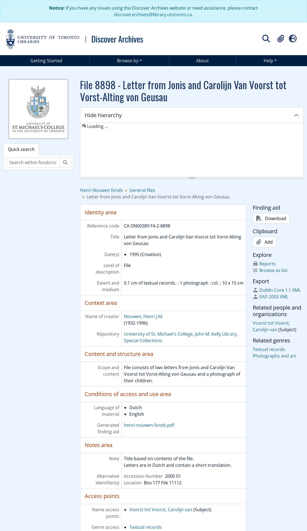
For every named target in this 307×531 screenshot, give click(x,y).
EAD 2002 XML (270, 297)
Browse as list (270, 270)
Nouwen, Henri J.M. (143, 316)
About (202, 61)
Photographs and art (274, 356)
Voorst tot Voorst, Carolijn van (160, 510)
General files (142, 190)
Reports (264, 264)
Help (268, 61)
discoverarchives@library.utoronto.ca (153, 15)
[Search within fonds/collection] (33, 162)
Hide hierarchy (103, 115)
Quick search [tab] (21, 149)
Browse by (127, 61)
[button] (281, 39)
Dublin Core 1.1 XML (277, 290)
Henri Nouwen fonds (101, 190)
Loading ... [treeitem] (97, 126)
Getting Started (46, 61)
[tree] (191, 150)
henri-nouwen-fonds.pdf (149, 425)
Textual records (145, 527)
